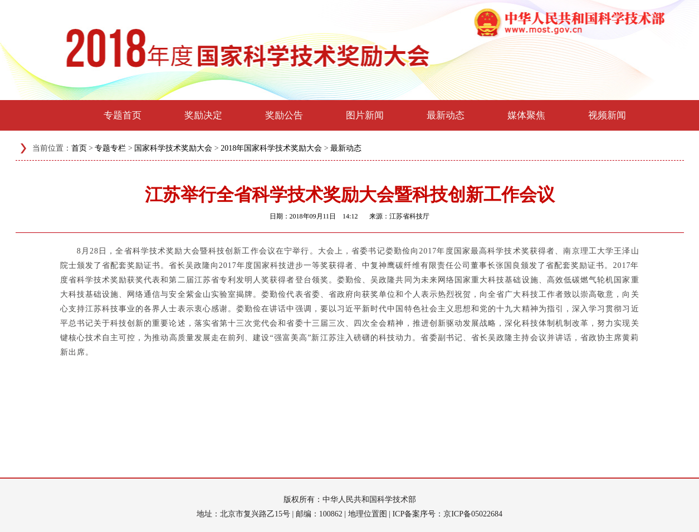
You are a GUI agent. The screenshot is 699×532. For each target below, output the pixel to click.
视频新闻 (607, 115)
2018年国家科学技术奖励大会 (271, 148)
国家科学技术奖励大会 (173, 148)
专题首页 (122, 115)
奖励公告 (284, 115)
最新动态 (446, 115)
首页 (79, 148)
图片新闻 (365, 115)
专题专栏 (110, 148)
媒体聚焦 (526, 115)
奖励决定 (203, 115)
